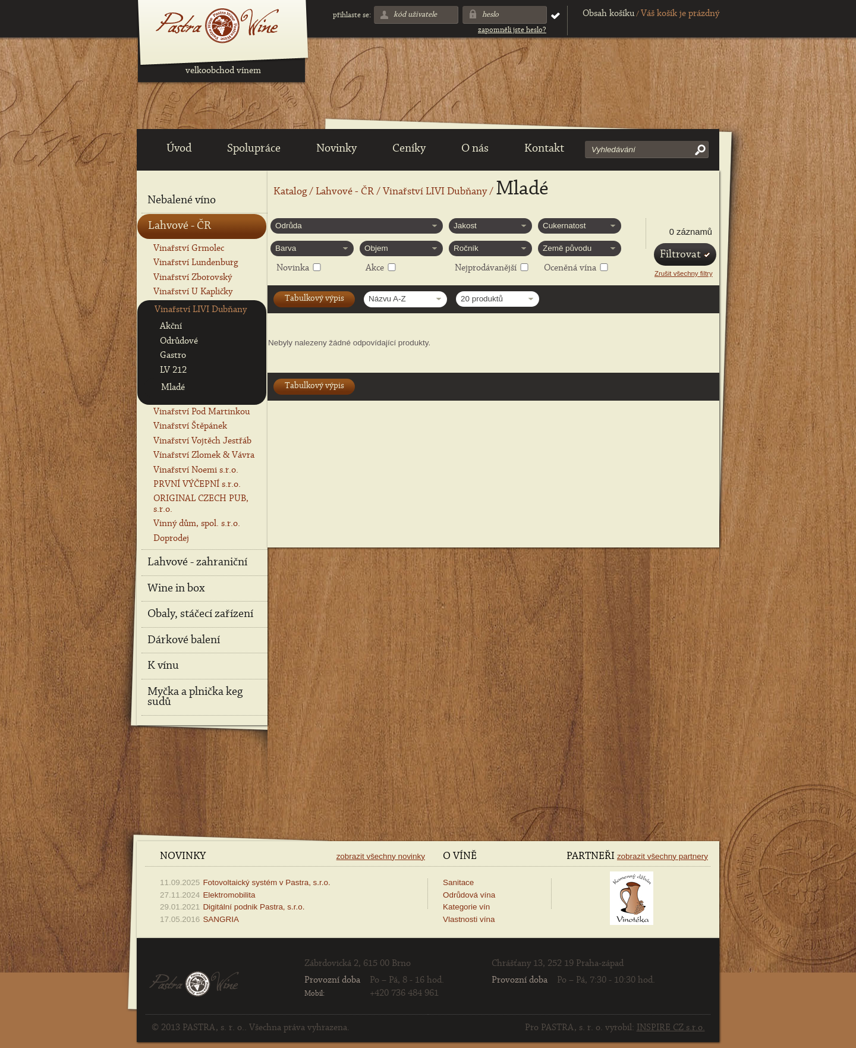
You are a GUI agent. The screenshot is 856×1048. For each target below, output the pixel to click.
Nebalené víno (181, 200)
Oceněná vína (570, 268)
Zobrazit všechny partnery (662, 856)
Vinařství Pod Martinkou (201, 412)
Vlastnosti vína (469, 919)
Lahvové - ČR (345, 192)
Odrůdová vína (469, 894)
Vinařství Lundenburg (195, 262)
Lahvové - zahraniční (197, 562)
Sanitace (458, 882)
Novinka (292, 268)
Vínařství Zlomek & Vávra (203, 455)
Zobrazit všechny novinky (380, 856)
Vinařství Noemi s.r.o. (195, 470)
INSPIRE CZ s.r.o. (671, 1028)
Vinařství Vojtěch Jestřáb (202, 441)
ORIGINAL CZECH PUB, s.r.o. (200, 504)
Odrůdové (179, 341)
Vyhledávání (613, 149)
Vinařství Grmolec (188, 248)
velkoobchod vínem (223, 70)
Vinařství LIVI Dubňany (435, 192)
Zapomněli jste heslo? (512, 30)
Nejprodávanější (486, 268)
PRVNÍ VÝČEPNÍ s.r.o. (197, 484)
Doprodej (171, 538)
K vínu (163, 666)
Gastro (173, 355)
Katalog (290, 192)
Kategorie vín (466, 906)
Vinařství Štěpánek (190, 426)
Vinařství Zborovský (192, 277)
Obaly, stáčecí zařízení (200, 614)
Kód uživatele (415, 14)
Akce (375, 268)
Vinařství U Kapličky (192, 292)
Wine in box (175, 588)
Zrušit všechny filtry (683, 273)
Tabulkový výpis (314, 298)
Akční (171, 326)
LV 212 (173, 370)
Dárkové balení (183, 640)
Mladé (173, 387)
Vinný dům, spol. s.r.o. (196, 523)
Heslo (490, 14)
